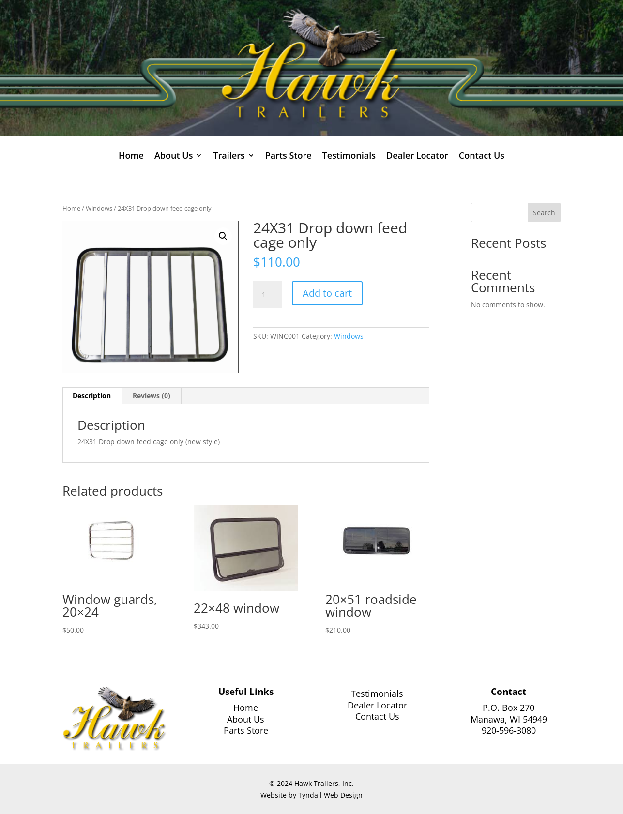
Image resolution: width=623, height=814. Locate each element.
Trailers (228, 156)
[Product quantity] (267, 294)
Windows (99, 208)
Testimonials (349, 156)
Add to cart (327, 293)
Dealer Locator (417, 156)
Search (544, 212)
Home (131, 156)
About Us (173, 156)
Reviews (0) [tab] (151, 395)
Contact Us (481, 156)
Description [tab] (92, 395)
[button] (223, 236)
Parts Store (288, 156)
